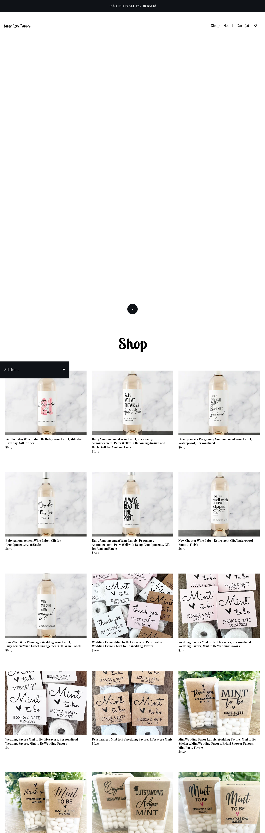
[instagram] (256, 826)
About (228, 25)
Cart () (242, 25)
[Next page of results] (159, 815)
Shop (215, 25)
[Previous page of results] (106, 815)
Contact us (203, 826)
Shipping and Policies (231, 826)
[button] (34, 106)
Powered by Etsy (59, 826)
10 (153, 815)
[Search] (256, 26)
